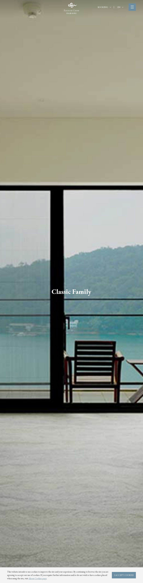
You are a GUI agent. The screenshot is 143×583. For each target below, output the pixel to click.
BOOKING (104, 7)
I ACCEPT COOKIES (124, 575)
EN (120, 7)
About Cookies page (38, 578)
